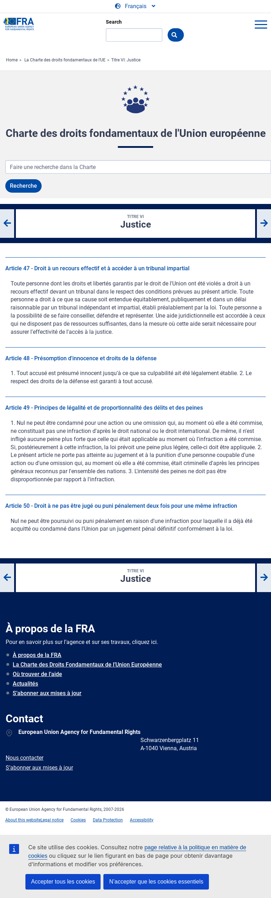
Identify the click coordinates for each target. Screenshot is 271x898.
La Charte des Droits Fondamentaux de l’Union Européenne (87, 664)
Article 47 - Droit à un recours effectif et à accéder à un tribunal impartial (97, 268)
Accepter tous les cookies (63, 882)
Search (114, 22)
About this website (23, 820)
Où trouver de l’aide (37, 674)
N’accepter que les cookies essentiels (156, 882)
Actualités (25, 683)
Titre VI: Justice (125, 60)
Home (12, 60)
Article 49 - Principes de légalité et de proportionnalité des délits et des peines (104, 407)
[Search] (134, 35)
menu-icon (260, 24)
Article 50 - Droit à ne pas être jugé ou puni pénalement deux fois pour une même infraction (121, 505)
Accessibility (141, 820)
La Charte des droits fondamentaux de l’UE (65, 60)
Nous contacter (24, 757)
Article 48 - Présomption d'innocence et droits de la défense (81, 358)
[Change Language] (135, 6)
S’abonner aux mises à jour (47, 693)
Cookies (78, 820)
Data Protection (108, 820)
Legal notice (52, 820)
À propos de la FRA (37, 655)
